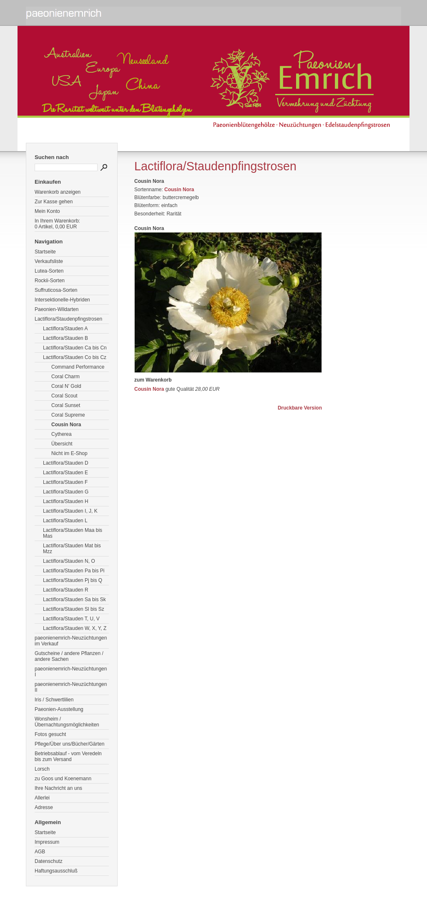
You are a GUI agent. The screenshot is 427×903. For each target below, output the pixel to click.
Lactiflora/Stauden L (65, 521)
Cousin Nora (66, 424)
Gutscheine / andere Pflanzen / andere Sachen (69, 656)
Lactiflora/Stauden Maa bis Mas (72, 533)
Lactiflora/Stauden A (65, 328)
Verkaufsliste (49, 261)
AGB (40, 852)
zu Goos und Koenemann (63, 779)
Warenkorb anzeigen (57, 192)
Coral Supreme (68, 415)
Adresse (44, 807)
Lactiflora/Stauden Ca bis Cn (75, 348)
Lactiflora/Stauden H (65, 501)
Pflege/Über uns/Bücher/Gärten (69, 744)
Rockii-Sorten (50, 280)
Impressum (47, 842)
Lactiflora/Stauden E (65, 473)
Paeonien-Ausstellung (59, 709)
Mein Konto (47, 211)
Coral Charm (65, 376)
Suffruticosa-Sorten (56, 290)
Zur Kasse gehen (54, 202)
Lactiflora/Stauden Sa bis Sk (74, 599)
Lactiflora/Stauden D (65, 463)
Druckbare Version (300, 408)
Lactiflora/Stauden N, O (69, 561)
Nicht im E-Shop (69, 453)
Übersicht (62, 444)
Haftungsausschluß (56, 871)
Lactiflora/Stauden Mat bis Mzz (72, 548)
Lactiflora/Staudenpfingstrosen (68, 319)
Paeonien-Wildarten (56, 309)
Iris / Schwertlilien (54, 700)
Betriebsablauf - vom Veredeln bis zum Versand (68, 756)
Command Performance (77, 367)
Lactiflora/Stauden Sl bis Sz (73, 609)
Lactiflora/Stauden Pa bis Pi (73, 571)
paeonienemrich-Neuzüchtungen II (71, 687)
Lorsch (42, 769)
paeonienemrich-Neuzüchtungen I (71, 672)
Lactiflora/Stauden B (65, 338)
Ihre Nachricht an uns (58, 788)
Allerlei (42, 798)
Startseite (45, 252)
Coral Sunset (65, 405)
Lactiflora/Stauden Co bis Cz (74, 357)
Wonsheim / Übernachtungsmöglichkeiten (67, 722)
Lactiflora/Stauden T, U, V (71, 619)
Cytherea (61, 434)
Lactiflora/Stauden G (65, 492)
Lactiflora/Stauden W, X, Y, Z (74, 628)
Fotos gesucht (50, 734)
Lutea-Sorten (49, 271)
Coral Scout (64, 396)
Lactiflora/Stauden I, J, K (70, 511)
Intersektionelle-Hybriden (62, 300)
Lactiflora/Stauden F (65, 482)
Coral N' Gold (66, 386)
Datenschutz (49, 861)
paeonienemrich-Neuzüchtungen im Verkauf (71, 641)
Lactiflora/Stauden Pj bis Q (72, 580)
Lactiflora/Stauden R (65, 590)
